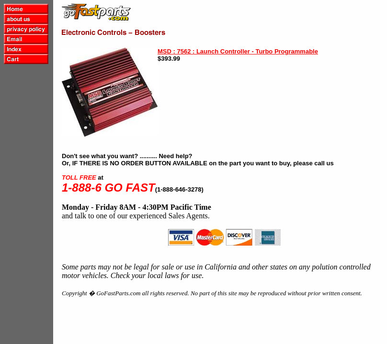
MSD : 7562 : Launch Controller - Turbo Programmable (238, 51)
